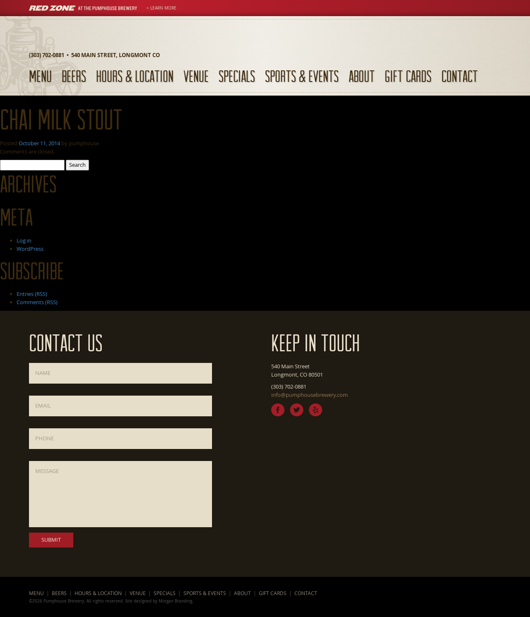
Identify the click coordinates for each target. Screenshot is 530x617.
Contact (459, 76)
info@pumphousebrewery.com (309, 395)
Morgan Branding (175, 601)
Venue (196, 76)
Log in (24, 240)
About (362, 76)
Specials (237, 76)
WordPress (30, 248)
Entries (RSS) (32, 294)
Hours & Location (134, 76)
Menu (40, 76)
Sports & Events (302, 76)
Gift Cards (408, 76)
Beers (74, 76)
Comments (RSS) (37, 302)
